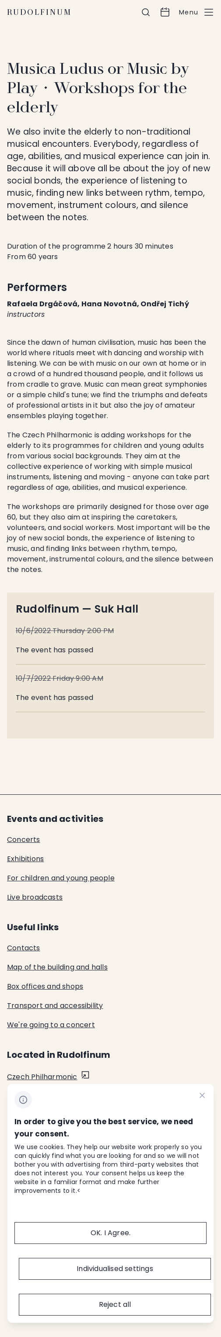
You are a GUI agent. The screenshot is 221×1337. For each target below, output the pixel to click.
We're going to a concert (51, 1025)
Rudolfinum (39, 12)
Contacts (23, 948)
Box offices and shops (45, 986)
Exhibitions (25, 859)
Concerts (23, 840)
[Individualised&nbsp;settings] (115, 1269)
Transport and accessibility (55, 1006)
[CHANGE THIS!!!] (202, 1097)
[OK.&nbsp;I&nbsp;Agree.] (110, 1233)
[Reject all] (115, 1305)
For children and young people (61, 878)
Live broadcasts (35, 897)
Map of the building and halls (57, 967)
